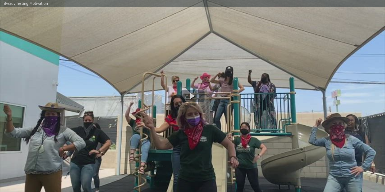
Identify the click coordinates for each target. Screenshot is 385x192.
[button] (192, 96)
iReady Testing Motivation (26, 3)
